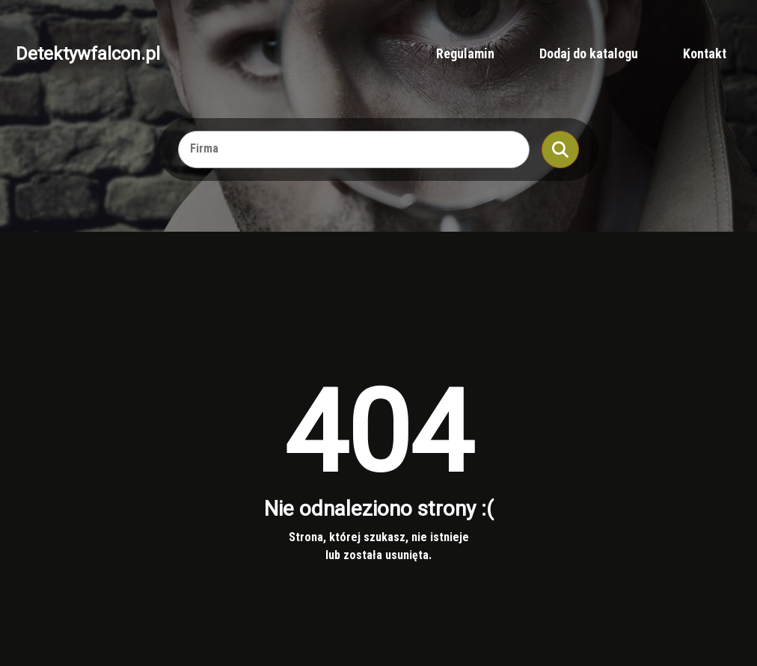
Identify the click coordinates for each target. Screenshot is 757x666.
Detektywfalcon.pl (88, 54)
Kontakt (704, 53)
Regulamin (465, 53)
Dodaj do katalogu (588, 53)
